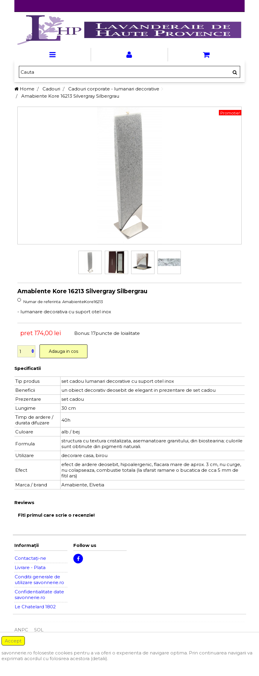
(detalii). (99, 658)
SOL (38, 630)
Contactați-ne (30, 558)
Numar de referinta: (42, 301)
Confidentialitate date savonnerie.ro (39, 594)
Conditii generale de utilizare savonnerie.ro (39, 579)
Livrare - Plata (30, 567)
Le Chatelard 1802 (35, 607)
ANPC (21, 630)
